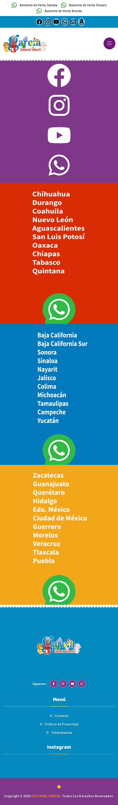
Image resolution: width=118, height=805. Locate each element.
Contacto (62, 716)
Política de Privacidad (62, 724)
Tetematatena (61, 732)
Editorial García (45, 796)
